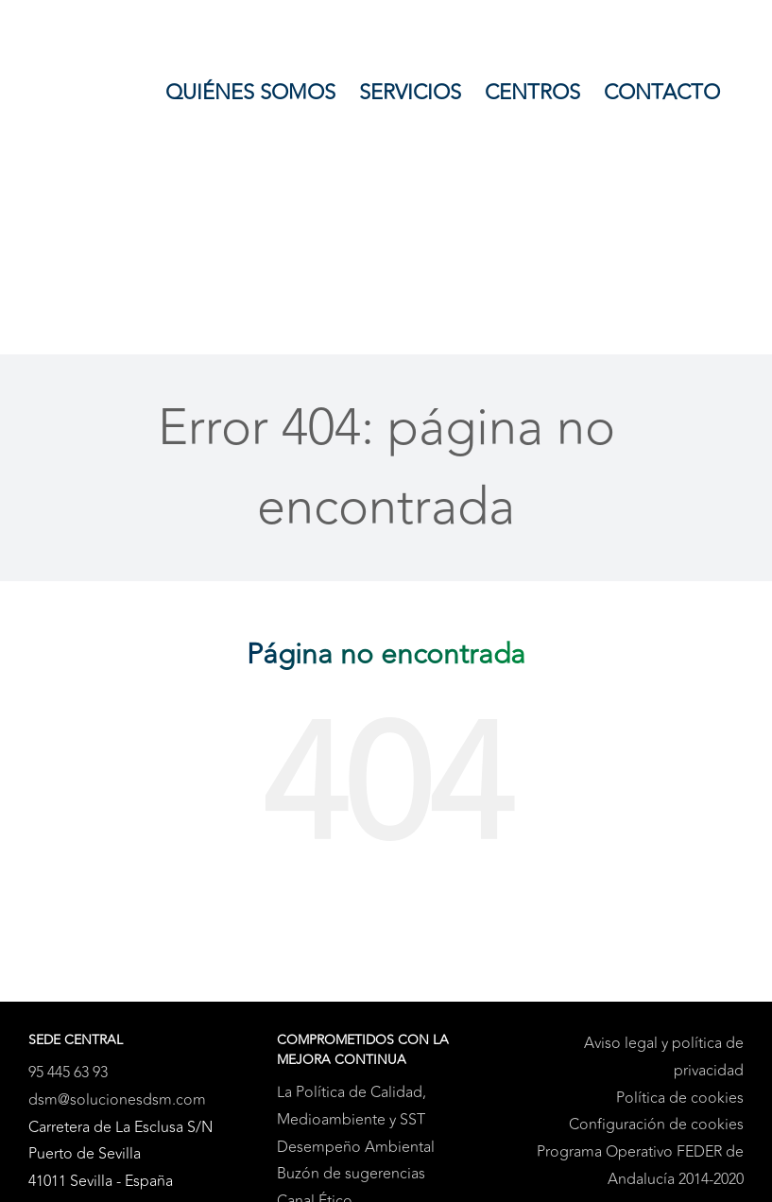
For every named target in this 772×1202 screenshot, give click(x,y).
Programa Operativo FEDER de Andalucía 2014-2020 (640, 1166)
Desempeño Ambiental (356, 1147)
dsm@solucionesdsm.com (117, 1100)
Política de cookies (680, 1098)
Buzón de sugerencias (351, 1173)
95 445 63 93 (68, 1072)
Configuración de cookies (656, 1124)
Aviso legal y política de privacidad (664, 1057)
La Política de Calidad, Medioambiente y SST (351, 1106)
